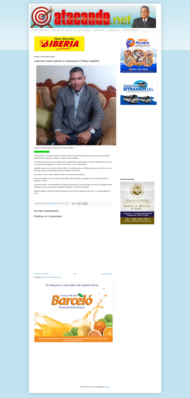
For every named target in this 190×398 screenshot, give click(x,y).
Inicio (75, 274)
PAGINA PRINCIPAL (40, 30)
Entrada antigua (106, 274)
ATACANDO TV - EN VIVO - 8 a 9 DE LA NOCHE (71, 30)
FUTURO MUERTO (130, 30)
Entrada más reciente (42, 274)
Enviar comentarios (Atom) (52, 277)
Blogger (107, 387)
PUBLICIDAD (99, 30)
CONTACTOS (113, 30)
